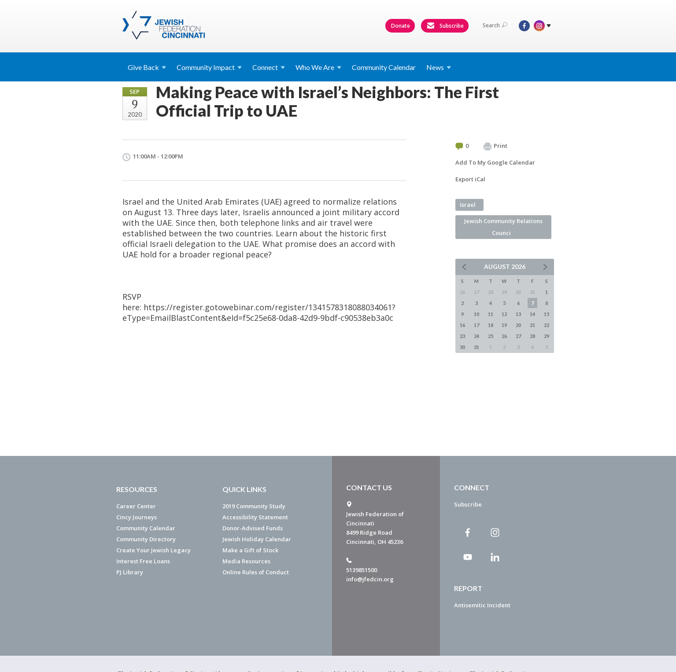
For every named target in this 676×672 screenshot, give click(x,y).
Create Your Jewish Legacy (153, 550)
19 (504, 325)
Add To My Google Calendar (495, 162)
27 (518, 336)
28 (532, 336)
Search (495, 25)
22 (546, 325)
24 (476, 336)
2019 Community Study (253, 506)
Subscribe (445, 26)
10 (476, 314)
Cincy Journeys (136, 517)
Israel (468, 205)
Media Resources (246, 561)
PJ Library (129, 572)
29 (546, 336)
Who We (318, 67)
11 (490, 314)
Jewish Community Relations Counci (503, 227)
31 (476, 347)
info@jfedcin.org (370, 579)
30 (462, 347)
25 (490, 336)
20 (518, 325)
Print (495, 146)
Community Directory (146, 539)
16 (462, 325)
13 (518, 314)
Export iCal (470, 179)
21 (532, 325)
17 (476, 325)
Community (209, 67)
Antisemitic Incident (482, 605)
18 (490, 325)
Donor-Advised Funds (252, 528)
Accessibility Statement (255, 517)
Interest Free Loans (143, 561)
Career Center (136, 506)
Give (147, 67)
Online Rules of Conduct (255, 572)
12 (504, 314)
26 (504, 336)
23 (462, 336)
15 (546, 314)
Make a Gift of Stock (250, 550)
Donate (400, 25)
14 (532, 314)
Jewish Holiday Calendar (256, 539)
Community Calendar (384, 67)
